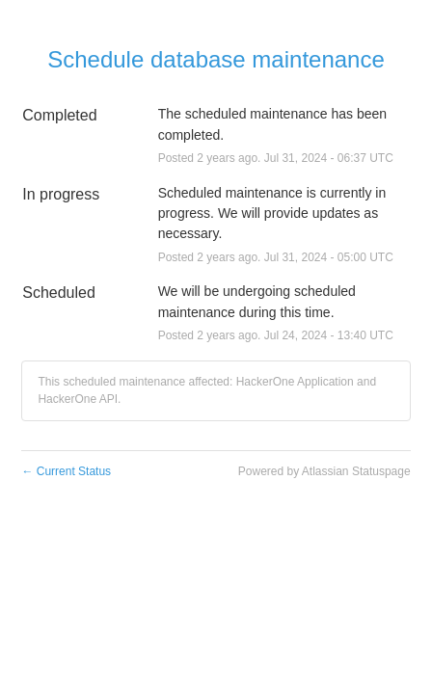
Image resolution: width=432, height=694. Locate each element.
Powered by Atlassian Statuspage (324, 471)
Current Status (66, 471)
